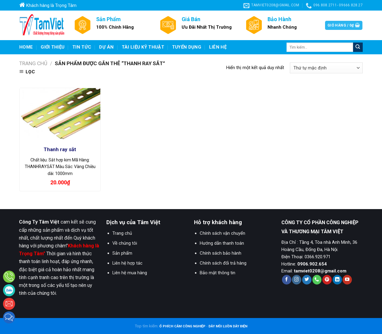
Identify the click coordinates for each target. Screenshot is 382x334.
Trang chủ (33, 63)
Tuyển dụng (186, 47)
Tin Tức (81, 47)
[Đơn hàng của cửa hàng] (326, 67)
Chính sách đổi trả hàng (223, 263)
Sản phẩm (122, 253)
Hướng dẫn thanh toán (222, 243)
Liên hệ (218, 47)
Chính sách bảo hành (220, 253)
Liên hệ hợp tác (127, 263)
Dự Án (106, 47)
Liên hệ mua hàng (129, 272)
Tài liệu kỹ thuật (143, 47)
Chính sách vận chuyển (222, 233)
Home (26, 47)
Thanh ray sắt (60, 149)
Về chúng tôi (124, 243)
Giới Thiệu (52, 47)
